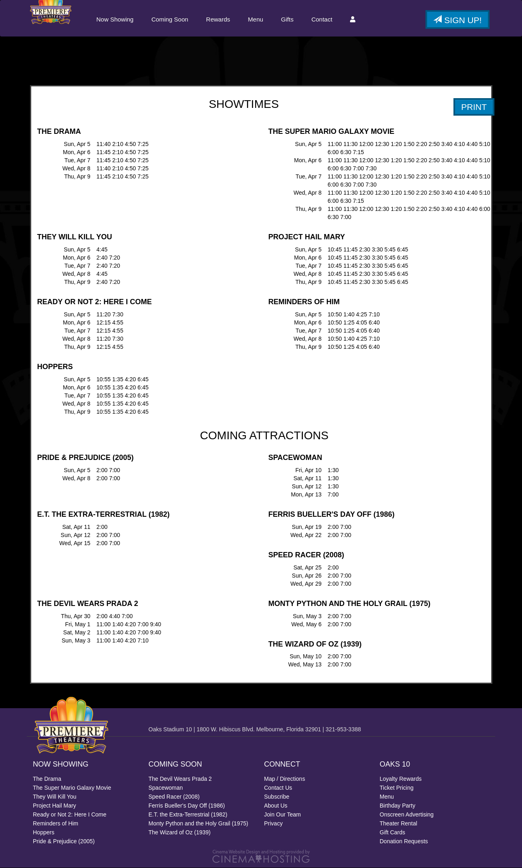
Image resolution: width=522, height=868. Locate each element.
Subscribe (276, 797)
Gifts (287, 19)
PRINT (474, 107)
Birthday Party (397, 806)
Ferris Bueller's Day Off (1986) (186, 806)
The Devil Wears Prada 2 (180, 779)
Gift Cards (392, 832)
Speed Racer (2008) (174, 797)
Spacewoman (165, 788)
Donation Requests (404, 841)
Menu (255, 19)
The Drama (47, 779)
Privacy (273, 824)
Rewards (218, 19)
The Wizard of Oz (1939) (179, 832)
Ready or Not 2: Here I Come (69, 815)
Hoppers (43, 832)
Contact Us (278, 788)
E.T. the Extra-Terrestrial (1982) (188, 815)
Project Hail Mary (54, 806)
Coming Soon (169, 19)
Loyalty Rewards (401, 779)
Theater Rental (398, 824)
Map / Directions (284, 779)
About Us (276, 806)
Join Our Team (282, 815)
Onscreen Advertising (407, 815)
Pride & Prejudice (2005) (64, 841)
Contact (321, 19)
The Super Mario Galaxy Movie (72, 788)
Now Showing (114, 19)
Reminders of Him (55, 824)
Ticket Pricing (397, 788)
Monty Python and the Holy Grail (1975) (198, 824)
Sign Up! (457, 20)
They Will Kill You (54, 797)
